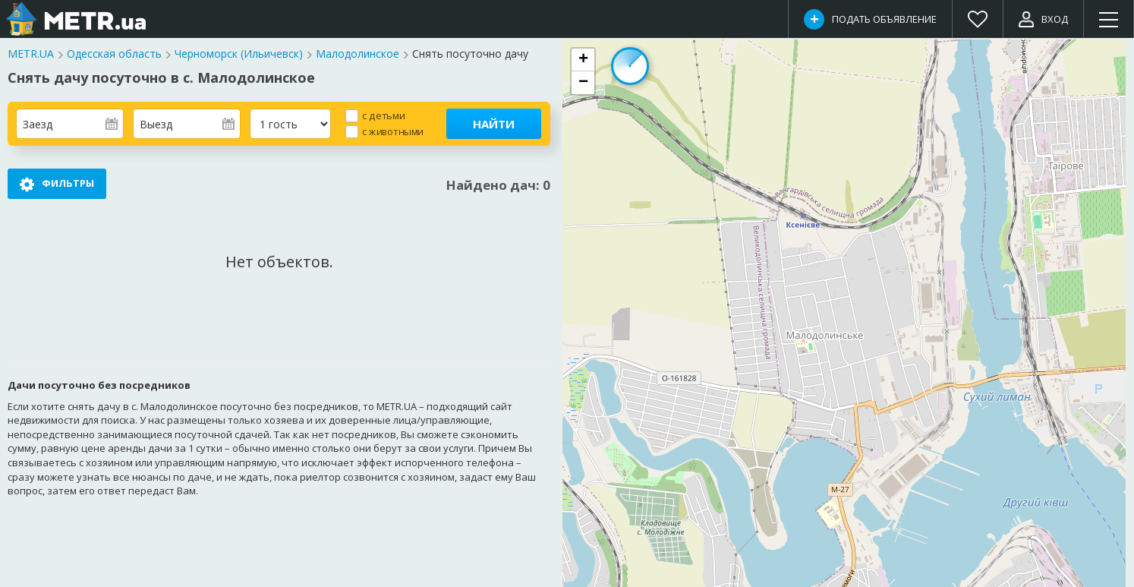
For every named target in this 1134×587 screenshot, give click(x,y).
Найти (494, 123)
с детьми (383, 115)
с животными (393, 131)
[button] (583, 60)
